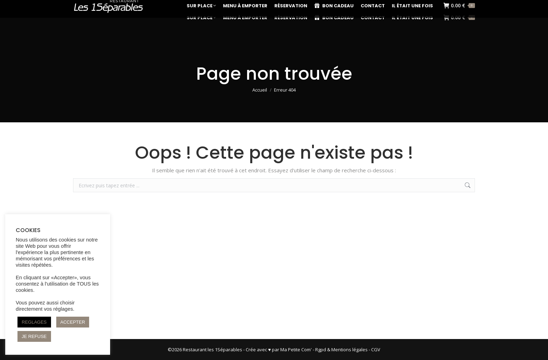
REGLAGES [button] (34, 322)
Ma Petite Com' (296, 349)
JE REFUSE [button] (34, 336)
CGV (375, 349)
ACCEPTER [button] (72, 322)
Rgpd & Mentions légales (341, 349)
